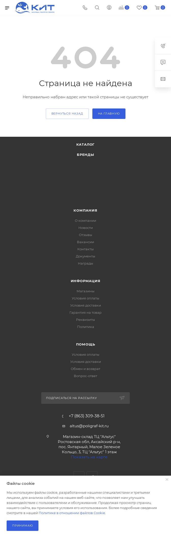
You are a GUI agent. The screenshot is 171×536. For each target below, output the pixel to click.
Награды (85, 263)
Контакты (85, 249)
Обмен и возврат (85, 369)
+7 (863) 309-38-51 (87, 416)
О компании (85, 220)
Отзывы (85, 235)
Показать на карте (89, 457)
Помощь (85, 344)
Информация (86, 281)
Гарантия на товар (85, 312)
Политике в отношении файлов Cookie (72, 513)
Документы (85, 256)
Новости (85, 228)
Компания (85, 210)
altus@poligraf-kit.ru (89, 425)
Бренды (85, 155)
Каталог (85, 144)
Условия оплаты (85, 298)
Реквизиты (85, 320)
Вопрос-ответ (85, 376)
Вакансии (85, 242)
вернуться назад (67, 113)
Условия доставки (85, 305)
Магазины (85, 291)
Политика (85, 327)
